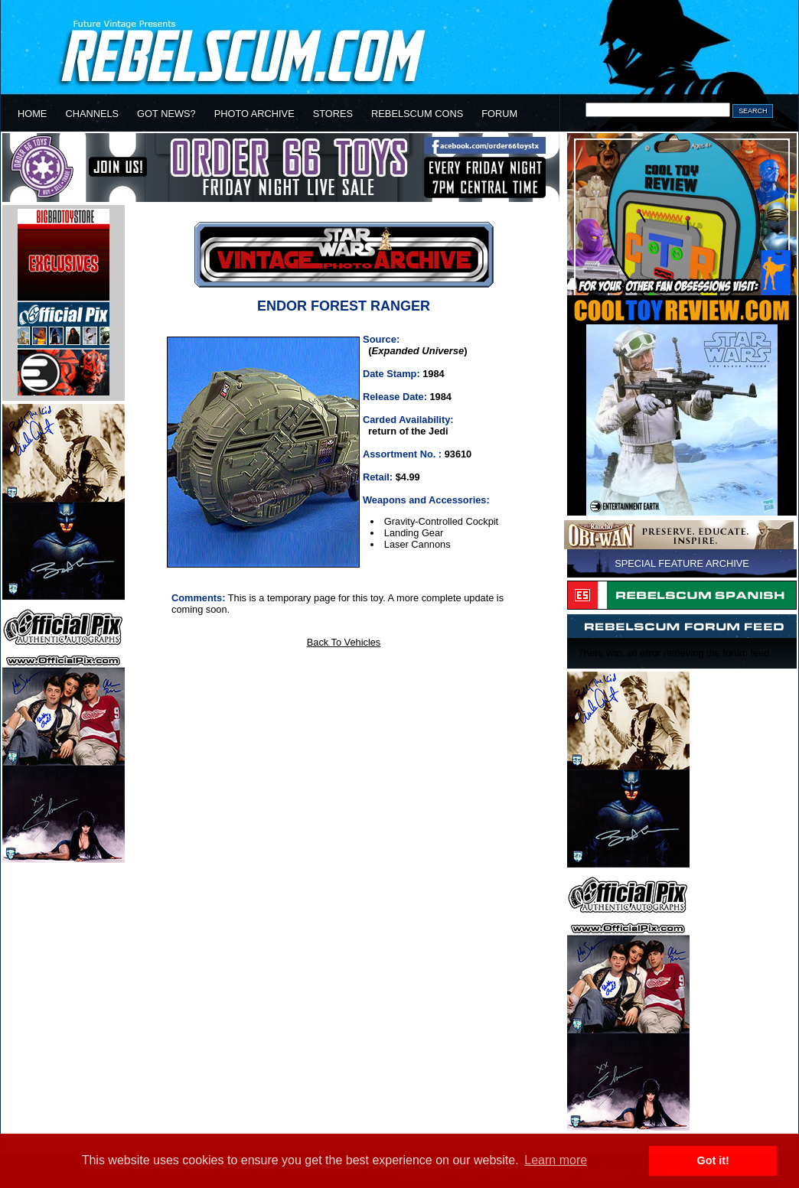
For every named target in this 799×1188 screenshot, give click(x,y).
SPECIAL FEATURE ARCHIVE (682, 563)
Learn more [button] (555, 1160)
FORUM (499, 113)
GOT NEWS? (166, 113)
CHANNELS (92, 113)
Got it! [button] (713, 1160)
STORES (333, 113)
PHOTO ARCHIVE (254, 113)
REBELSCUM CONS (417, 113)
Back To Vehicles (344, 642)
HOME (32, 113)
